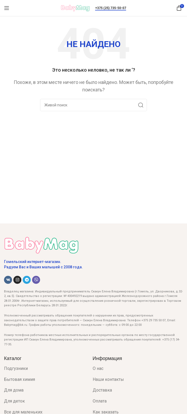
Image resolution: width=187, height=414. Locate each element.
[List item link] (44, 368)
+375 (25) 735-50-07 (110, 8)
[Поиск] (93, 105)
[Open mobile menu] (6, 8)
